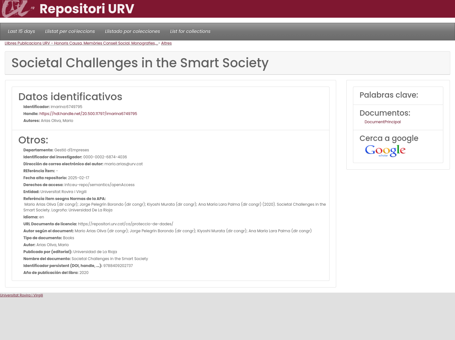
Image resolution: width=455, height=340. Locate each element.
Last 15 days (21, 31)
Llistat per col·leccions (70, 31)
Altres (166, 43)
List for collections (190, 31)
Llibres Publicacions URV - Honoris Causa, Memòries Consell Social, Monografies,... (81, 43)
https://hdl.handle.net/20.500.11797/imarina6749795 (88, 113)
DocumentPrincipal (383, 121)
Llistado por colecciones (132, 31)
